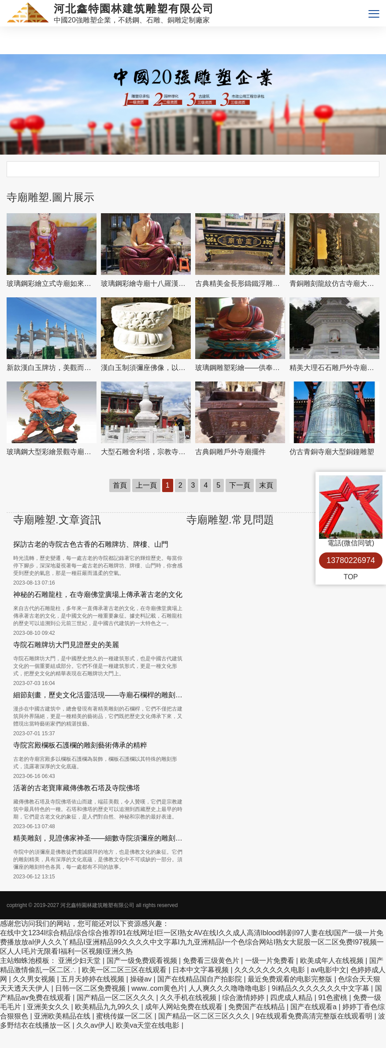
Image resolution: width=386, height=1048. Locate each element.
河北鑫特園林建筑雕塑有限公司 (97, 905)
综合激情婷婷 (244, 997)
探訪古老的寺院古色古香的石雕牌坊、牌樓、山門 (90, 544)
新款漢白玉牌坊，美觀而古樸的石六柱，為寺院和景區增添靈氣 (51, 367)
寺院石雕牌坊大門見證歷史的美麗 (66, 644)
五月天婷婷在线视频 (93, 979)
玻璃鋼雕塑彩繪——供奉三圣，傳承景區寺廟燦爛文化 (240, 367)
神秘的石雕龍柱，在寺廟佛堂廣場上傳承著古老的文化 (97, 594)
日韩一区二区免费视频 (91, 988)
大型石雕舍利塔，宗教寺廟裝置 (146, 451)
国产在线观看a (314, 1007)
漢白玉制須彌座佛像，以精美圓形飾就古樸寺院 (146, 367)
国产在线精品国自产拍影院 (200, 979)
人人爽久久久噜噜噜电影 (228, 988)
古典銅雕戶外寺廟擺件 (230, 451)
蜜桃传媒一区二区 (125, 1016)
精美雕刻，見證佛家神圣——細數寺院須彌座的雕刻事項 (99, 838)
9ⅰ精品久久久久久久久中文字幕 (321, 988)
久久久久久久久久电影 (270, 970)
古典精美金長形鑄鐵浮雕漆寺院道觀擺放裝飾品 (240, 283)
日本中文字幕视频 (201, 970)
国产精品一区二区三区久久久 (205, 1016)
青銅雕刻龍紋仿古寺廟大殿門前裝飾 (334, 283)
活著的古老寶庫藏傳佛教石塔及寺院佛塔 (76, 788)
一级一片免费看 (270, 960)
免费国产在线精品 (257, 1007)
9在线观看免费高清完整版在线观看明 (315, 1016)
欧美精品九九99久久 (108, 1007)
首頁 (120, 485)
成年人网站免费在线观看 (184, 1007)
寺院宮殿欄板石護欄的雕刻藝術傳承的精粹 (80, 745)
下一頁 (239, 485)
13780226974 (351, 560)
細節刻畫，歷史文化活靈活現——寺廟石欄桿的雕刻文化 (99, 695)
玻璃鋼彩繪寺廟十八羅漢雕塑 (146, 283)
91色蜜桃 (333, 997)
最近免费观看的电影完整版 (291, 979)
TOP (351, 577)
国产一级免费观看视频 (143, 960)
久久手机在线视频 (189, 997)
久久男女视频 (35, 979)
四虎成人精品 (292, 997)
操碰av (141, 979)
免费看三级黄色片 (212, 960)
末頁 (266, 485)
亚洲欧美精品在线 (63, 1016)
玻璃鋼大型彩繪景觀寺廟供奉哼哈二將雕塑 (51, 451)
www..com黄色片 (158, 988)
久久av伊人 (94, 1025)
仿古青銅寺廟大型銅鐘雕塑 (332, 451)
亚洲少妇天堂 (80, 960)
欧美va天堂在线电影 (149, 1025)
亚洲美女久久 (49, 1007)
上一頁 (146, 485)
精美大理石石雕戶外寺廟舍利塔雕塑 (334, 367)
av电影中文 (328, 970)
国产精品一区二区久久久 (116, 997)
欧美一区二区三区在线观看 (125, 970)
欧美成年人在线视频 (332, 960)
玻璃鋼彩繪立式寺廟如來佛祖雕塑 (51, 283)
